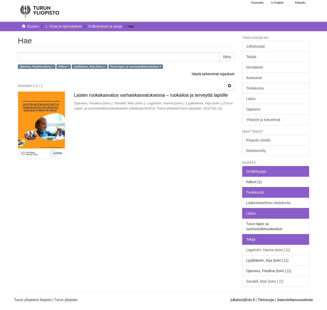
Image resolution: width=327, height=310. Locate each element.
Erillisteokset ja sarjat (105, 26)
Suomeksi (257, 2)
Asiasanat (254, 78)
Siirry (227, 57)
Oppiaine (253, 109)
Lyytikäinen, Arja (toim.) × (89, 66)
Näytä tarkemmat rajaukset (213, 74)
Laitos (251, 99)
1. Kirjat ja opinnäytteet (63, 26)
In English (277, 2)
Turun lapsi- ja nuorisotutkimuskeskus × (135, 66)
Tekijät (251, 57)
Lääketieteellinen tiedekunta (268, 203)
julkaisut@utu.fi (242, 300)
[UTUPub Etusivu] (39, 9)
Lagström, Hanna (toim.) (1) (268, 250)
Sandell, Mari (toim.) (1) (265, 281)
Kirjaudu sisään (258, 140)
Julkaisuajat (255, 46)
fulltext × (63, 66)
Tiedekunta (255, 88)
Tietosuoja (266, 300)
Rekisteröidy (256, 151)
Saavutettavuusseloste (295, 300)
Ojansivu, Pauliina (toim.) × (36, 66)
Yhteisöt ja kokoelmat (263, 120)
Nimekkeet (254, 67)
